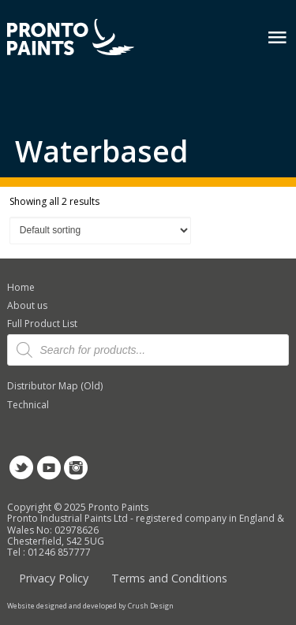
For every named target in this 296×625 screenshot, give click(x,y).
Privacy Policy (53, 578)
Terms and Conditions (169, 578)
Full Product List (42, 323)
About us (27, 305)
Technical (28, 404)
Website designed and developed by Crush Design (90, 606)
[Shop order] (100, 230)
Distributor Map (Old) (55, 385)
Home (21, 287)
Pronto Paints (84, 38)
